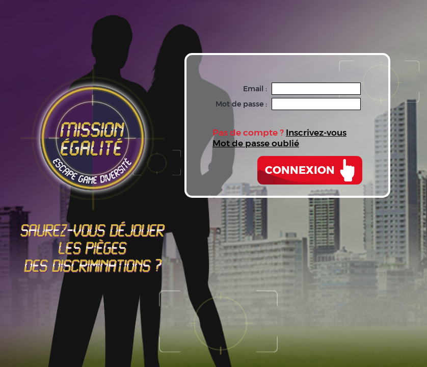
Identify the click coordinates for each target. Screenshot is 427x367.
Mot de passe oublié (255, 143)
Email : (255, 88)
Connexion (300, 170)
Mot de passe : (241, 104)
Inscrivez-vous (316, 132)
